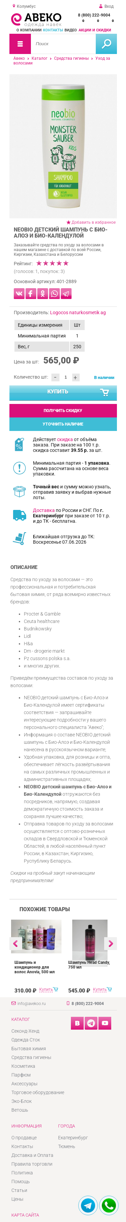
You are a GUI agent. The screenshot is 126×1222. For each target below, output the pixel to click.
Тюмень (66, 1146)
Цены (17, 1199)
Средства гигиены (71, 58)
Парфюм (21, 1075)
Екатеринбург (73, 1137)
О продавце (24, 1137)
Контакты (53, 30)
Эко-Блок (21, 1101)
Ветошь (19, 1110)
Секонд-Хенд (25, 1031)
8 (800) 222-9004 (94, 15)
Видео (71, 30)
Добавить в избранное (94, 222)
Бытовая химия (28, 1048)
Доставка (44, 510)
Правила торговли (31, 1164)
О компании (29, 30)
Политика (22, 1172)
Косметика (23, 1066)
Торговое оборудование (37, 1092)
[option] (63, 146)
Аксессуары (24, 1083)
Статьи (19, 1190)
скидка (65, 439)
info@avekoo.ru (31, 1003)
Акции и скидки (95, 30)
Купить (78, 392)
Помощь (20, 1181)
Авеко (19, 58)
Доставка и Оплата (32, 1155)
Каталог (39, 58)
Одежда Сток (25, 1039)
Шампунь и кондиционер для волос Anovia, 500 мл (34, 967)
